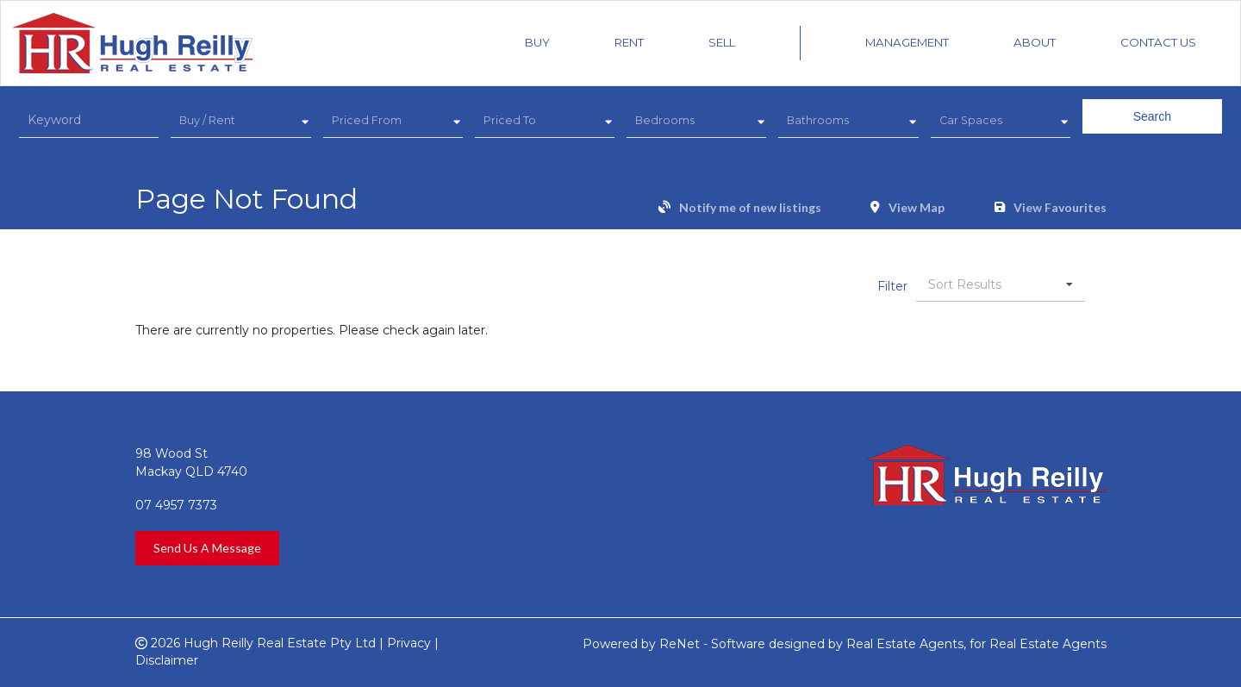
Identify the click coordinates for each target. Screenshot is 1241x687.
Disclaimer (166, 660)
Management (907, 42)
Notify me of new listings (750, 208)
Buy (537, 42)
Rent (629, 42)
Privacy (409, 643)
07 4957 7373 (176, 505)
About (1034, 42)
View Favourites (1060, 208)
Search (1152, 116)
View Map (917, 208)
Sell (721, 42)
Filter (892, 286)
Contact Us (1158, 42)
